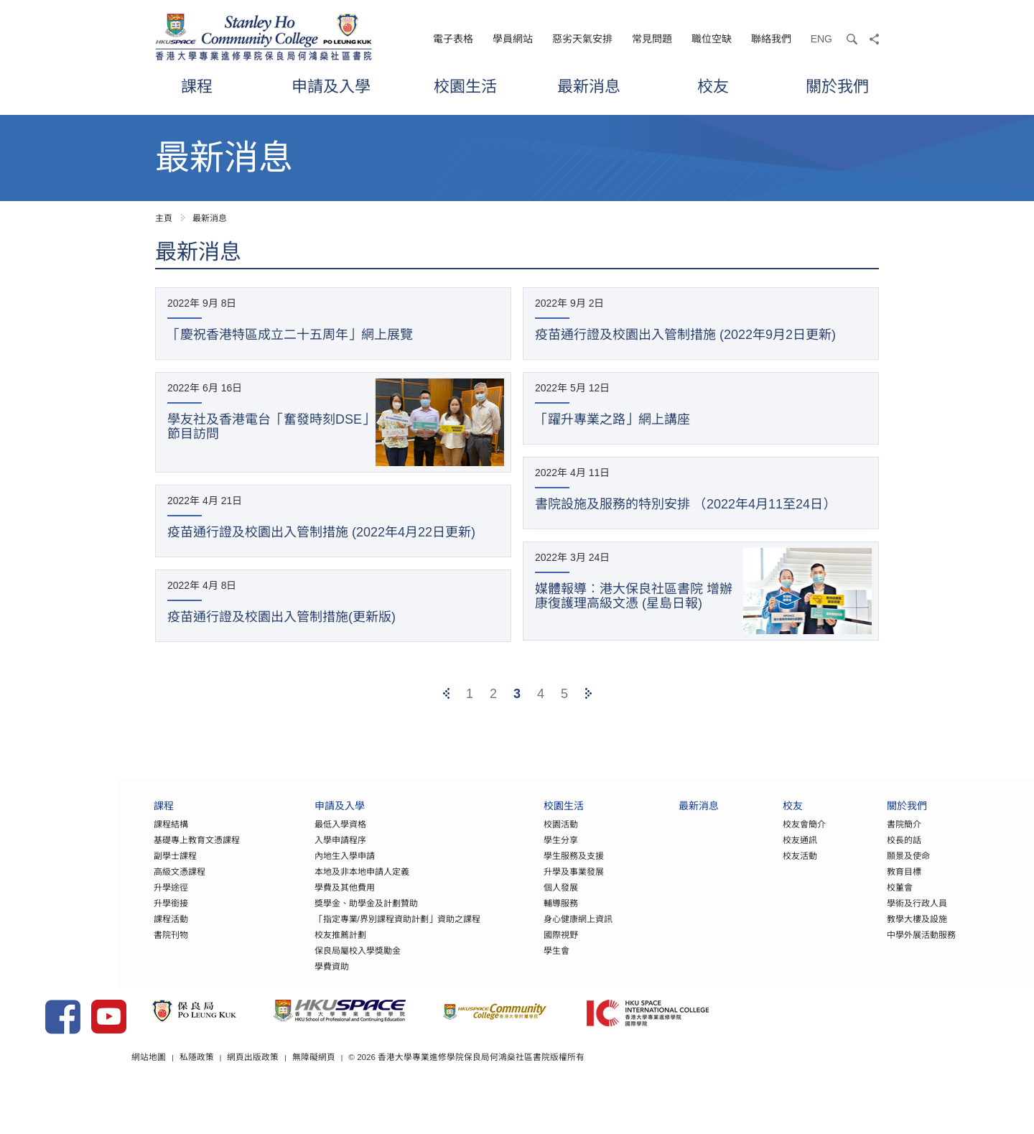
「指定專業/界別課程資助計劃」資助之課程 (338, 931)
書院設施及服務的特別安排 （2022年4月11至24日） (685, 504)
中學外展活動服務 (862, 947)
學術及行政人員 (858, 916)
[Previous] (446, 694)
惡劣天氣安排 (582, 39)
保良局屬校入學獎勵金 (298, 963)
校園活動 (502, 837)
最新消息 (588, 86)
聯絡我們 (771, 39)
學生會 (498, 963)
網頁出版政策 (398, 1090)
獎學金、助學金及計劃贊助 (306, 916)
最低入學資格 (281, 837)
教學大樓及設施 (858, 931)
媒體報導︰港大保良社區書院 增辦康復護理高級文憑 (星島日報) (633, 596)
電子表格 (453, 39)
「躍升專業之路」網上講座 (612, 419)
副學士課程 (116, 868)
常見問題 (652, 39)
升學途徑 (112, 900)
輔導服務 (502, 916)
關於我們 (837, 86)
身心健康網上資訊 (519, 931)
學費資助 (272, 979)
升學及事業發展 (515, 884)
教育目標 (845, 884)
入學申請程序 (281, 852)
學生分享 (502, 852)
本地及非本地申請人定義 (302, 884)
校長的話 (845, 852)
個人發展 (502, 900)
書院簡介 (845, 837)
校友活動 (741, 868)
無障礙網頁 (458, 1090)
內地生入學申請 (285, 868)
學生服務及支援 (515, 868)
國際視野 (502, 947)
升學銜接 (112, 916)
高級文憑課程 (120, 884)
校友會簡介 (745, 837)
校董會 (841, 900)
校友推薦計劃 (281, 947)
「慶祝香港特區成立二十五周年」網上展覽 (290, 334)
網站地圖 (293, 1090)
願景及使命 (849, 868)
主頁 (163, 218)
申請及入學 (331, 86)
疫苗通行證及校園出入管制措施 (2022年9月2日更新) (685, 334)
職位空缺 (711, 39)
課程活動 (112, 931)
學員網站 (513, 39)
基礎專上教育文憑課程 (138, 852)
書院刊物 (112, 947)
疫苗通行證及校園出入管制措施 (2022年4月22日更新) (321, 532)
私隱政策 (341, 1090)
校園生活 (465, 86)
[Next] (588, 694)
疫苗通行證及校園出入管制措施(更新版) (281, 617)
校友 (713, 86)
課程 (197, 86)
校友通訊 (741, 852)
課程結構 (112, 837)
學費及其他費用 (285, 900)
